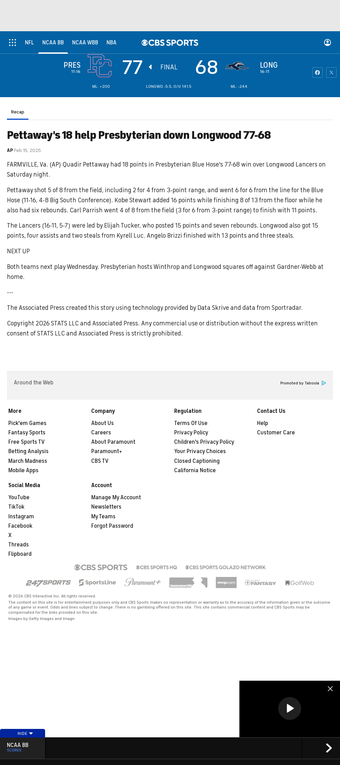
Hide (25, 733)
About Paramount (113, 442)
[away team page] (101, 66)
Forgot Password (112, 525)
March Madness (27, 461)
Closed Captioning (197, 461)
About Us (102, 423)
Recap (17, 112)
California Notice (195, 470)
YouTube (18, 497)
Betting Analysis (28, 451)
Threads (18, 544)
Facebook (20, 525)
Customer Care (276, 432)
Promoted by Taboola (303, 383)
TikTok (16, 506)
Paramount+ (106, 451)
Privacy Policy (191, 432)
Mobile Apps (23, 470)
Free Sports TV (26, 442)
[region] (289, 709)
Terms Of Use (190, 423)
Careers (101, 432)
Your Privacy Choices (200, 451)
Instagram (21, 516)
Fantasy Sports (26, 432)
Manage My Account (116, 497)
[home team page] (239, 66)
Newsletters (106, 506)
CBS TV (100, 461)
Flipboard (20, 554)
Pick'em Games (27, 423)
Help (262, 423)
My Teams (103, 516)
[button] (289, 708)
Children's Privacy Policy (204, 442)
